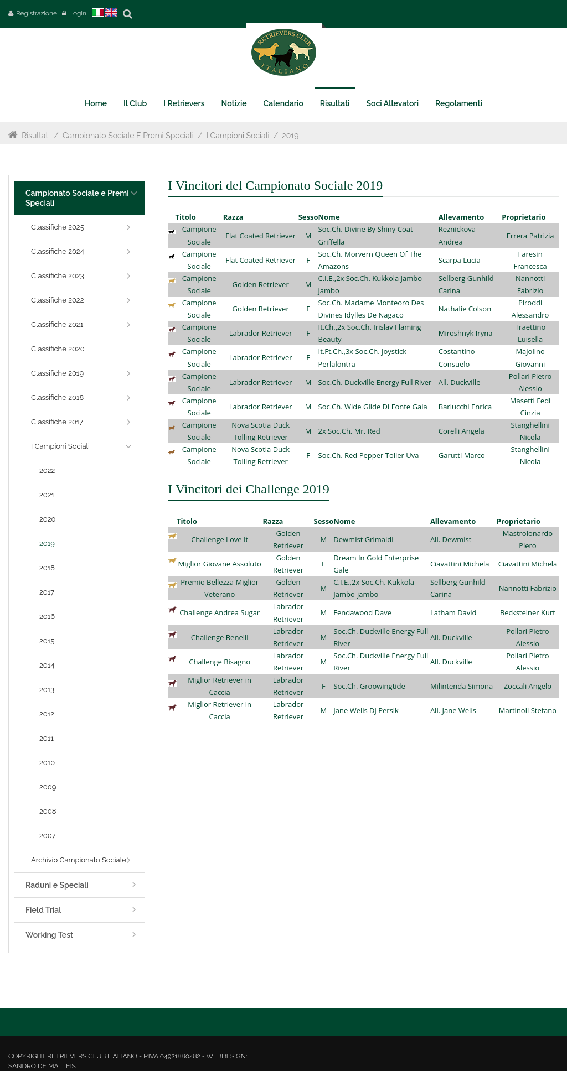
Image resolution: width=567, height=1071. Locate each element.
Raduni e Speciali (57, 885)
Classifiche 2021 (57, 324)
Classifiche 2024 (57, 251)
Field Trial (43, 910)
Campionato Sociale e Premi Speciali (128, 135)
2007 (47, 835)
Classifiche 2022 (57, 300)
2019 (290, 135)
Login (77, 13)
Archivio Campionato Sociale (78, 860)
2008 (47, 811)
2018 (47, 568)
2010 (47, 762)
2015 (46, 641)
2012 (46, 714)
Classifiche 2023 (57, 276)
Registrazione (36, 13)
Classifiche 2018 (57, 397)
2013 (46, 689)
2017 (46, 592)
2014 (46, 665)
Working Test (49, 934)
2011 (46, 738)
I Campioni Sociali (238, 135)
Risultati (36, 135)
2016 (47, 616)
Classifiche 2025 (57, 227)
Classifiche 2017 (57, 422)
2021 (46, 495)
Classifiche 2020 (58, 349)
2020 (47, 519)
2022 (47, 470)
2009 (47, 787)
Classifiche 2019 (57, 373)
